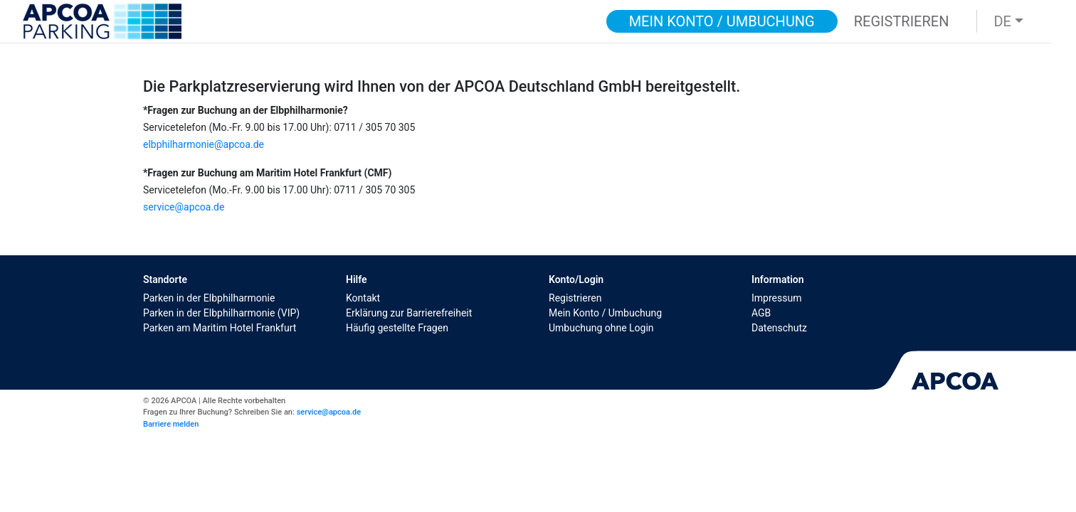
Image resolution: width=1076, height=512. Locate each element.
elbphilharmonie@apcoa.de (203, 144)
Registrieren (575, 298)
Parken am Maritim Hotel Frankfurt (219, 328)
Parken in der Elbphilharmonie (209, 298)
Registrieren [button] (901, 21)
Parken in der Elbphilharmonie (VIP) (221, 313)
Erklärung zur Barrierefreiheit (409, 313)
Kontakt (363, 298)
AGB (761, 313)
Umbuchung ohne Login (601, 328)
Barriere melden (171, 424)
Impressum (776, 298)
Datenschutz (779, 328)
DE (1002, 21)
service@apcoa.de (183, 207)
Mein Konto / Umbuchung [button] (722, 21)
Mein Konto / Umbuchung (605, 313)
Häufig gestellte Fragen (397, 328)
